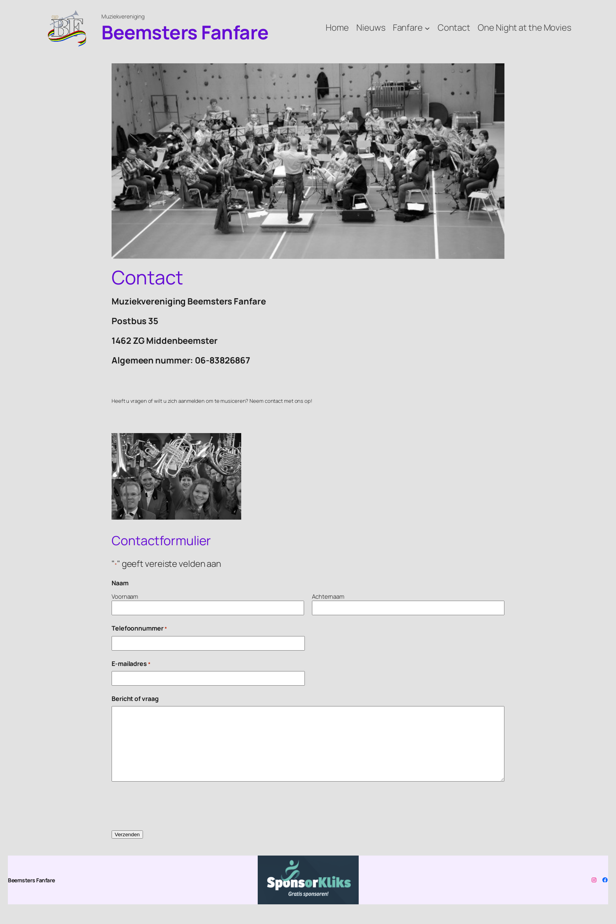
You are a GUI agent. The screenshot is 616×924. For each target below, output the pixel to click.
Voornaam (125, 596)
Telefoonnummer (139, 628)
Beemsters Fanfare (185, 32)
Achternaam (328, 596)
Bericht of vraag (135, 698)
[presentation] (171, 806)
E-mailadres (131, 663)
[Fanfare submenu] (427, 27)
